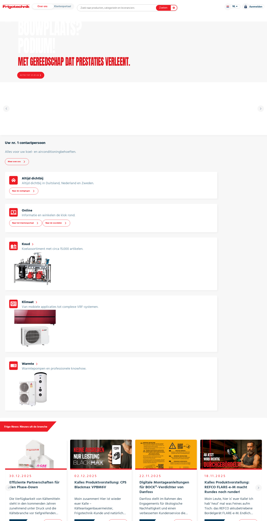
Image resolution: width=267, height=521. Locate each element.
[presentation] (8, 136)
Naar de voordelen (229, 190)
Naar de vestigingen (113, 192)
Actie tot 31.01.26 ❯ (31, 90)
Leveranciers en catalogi (69, 20)
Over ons (51, 8)
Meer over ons (25, 193)
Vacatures (244, 20)
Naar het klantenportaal (196, 190)
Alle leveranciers (225, 421)
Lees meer (53, 347)
